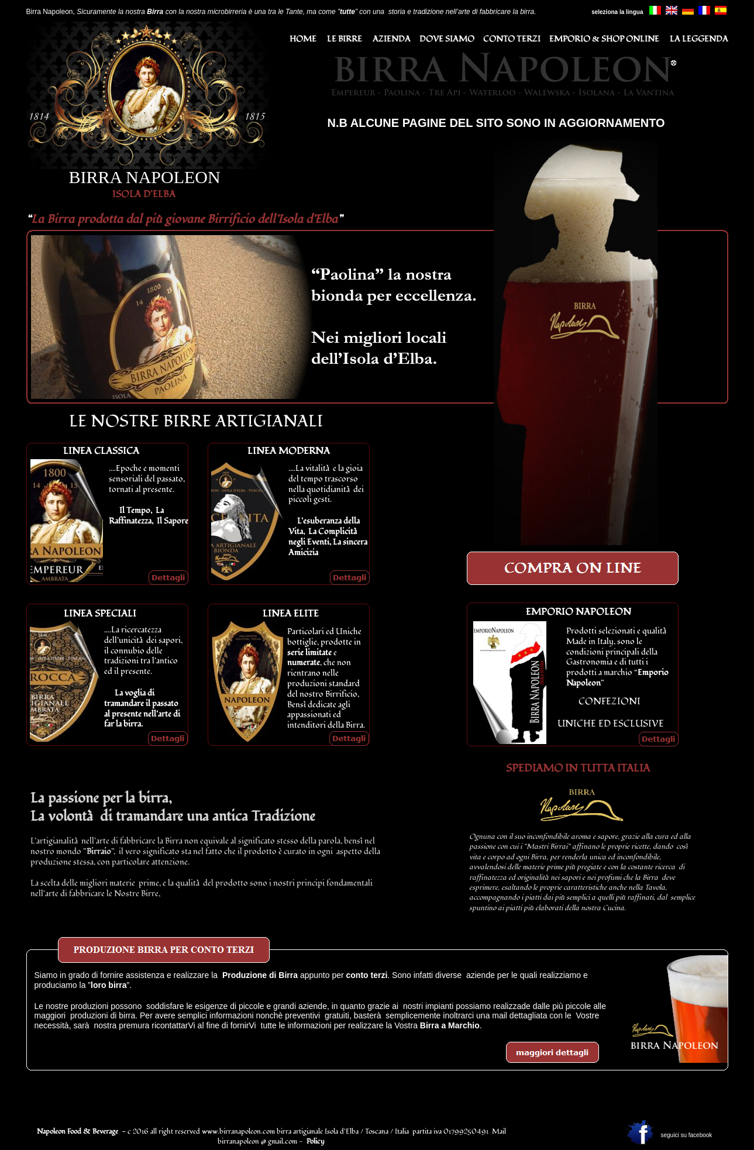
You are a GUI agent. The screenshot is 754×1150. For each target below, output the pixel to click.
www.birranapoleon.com (238, 1132)
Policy (316, 1141)
